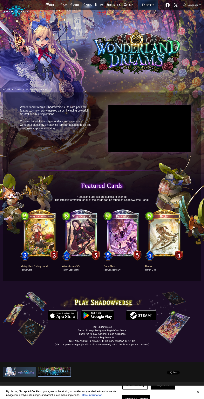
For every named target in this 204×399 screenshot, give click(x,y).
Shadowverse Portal (136, 199)
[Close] (198, 392)
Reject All (163, 385)
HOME (6, 89)
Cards (18, 89)
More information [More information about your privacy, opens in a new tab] (92, 395)
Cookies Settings (135, 385)
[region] (102, 392)
